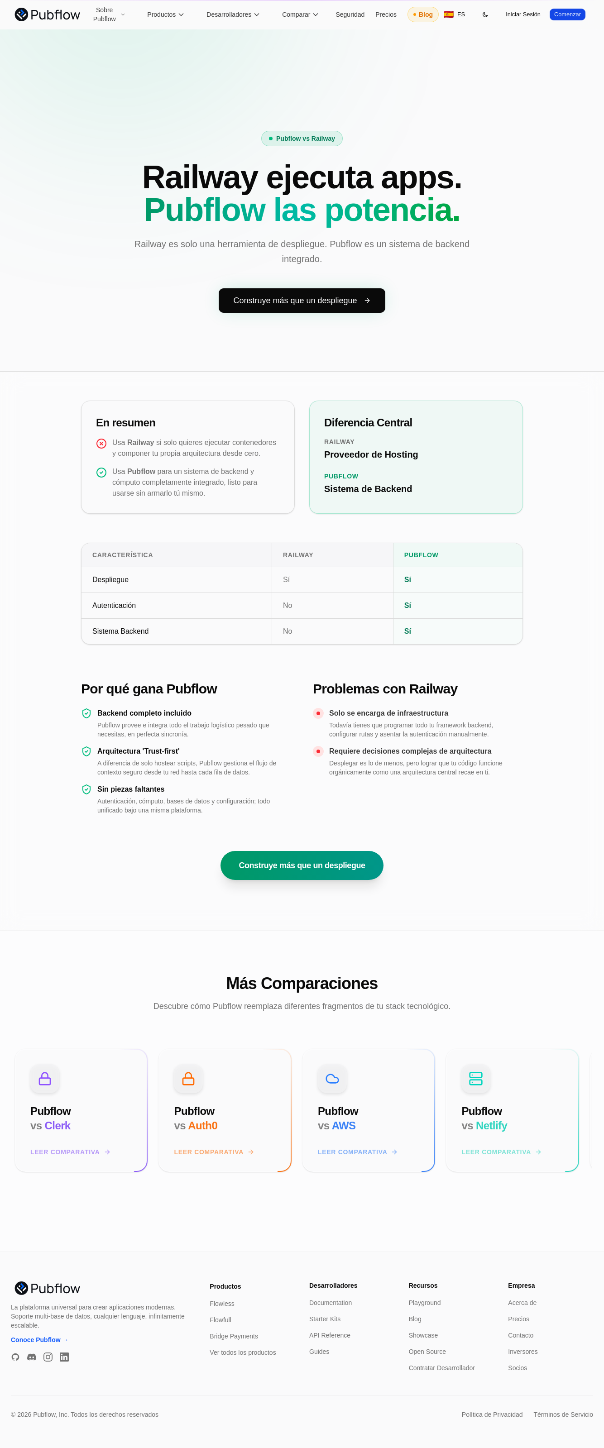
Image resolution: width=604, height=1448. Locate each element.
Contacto (520, 1335)
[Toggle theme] (485, 14)
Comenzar (567, 14)
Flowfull (220, 1320)
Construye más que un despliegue (301, 318)
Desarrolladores (233, 14)
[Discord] (31, 1357)
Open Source (427, 1351)
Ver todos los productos (243, 1352)
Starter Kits (324, 1319)
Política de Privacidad (492, 1414)
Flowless (222, 1303)
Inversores (522, 1351)
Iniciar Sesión (523, 14)
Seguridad (350, 14)
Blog (423, 14)
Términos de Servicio (564, 1414)
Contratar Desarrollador (442, 1368)
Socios (517, 1368)
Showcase (423, 1335)
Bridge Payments (234, 1336)
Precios (386, 14)
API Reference (329, 1335)
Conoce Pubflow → (40, 1339)
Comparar (300, 14)
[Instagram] (48, 1357)
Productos (166, 14)
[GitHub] (15, 1357)
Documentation (330, 1302)
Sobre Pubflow (109, 14)
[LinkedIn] (64, 1357)
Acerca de (522, 1302)
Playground (425, 1302)
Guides (319, 1351)
